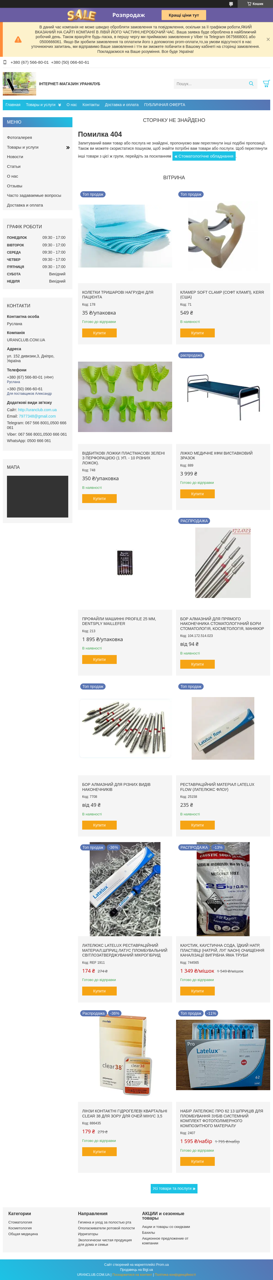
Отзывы (14, 185)
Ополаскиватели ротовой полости (106, 1228)
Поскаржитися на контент (132, 1275)
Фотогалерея (19, 137)
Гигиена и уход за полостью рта (104, 1222)
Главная (13, 104)
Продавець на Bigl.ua (136, 1270)
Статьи (14, 166)
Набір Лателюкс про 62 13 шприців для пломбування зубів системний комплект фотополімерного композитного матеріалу (221, 1118)
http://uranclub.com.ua (37, 410)
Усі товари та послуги (172, 1188)
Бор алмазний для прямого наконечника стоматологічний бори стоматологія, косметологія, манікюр (222, 624)
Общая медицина (23, 1234)
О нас (72, 104)
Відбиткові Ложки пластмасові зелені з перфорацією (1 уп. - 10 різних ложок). (123, 458)
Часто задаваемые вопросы (34, 195)
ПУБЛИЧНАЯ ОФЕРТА (164, 104)
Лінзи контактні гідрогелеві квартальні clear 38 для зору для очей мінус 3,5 (124, 1113)
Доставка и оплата (122, 104)
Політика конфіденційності (175, 1275)
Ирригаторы (88, 1234)
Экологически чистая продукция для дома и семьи (105, 1242)
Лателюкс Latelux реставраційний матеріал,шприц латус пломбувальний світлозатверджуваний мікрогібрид (124, 950)
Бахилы (148, 1232)
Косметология (20, 1228)
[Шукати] (251, 84)
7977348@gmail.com (37, 416)
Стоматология (20, 1222)
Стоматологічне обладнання (206, 156)
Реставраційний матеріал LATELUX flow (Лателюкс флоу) (217, 787)
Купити (99, 333)
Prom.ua (162, 1265)
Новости (15, 156)
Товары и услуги (40, 104)
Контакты (90, 104)
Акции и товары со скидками (166, 1227)
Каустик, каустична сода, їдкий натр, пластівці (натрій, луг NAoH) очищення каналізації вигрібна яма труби (222, 950)
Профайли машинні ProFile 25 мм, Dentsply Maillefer (119, 621)
